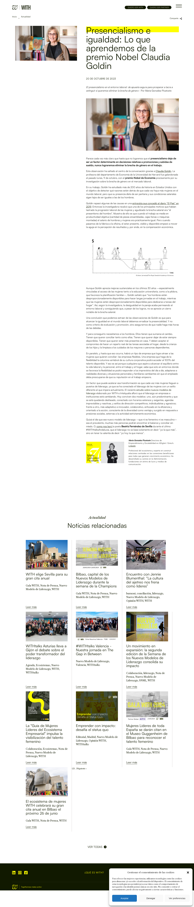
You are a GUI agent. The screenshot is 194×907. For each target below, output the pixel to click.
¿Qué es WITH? (94, 872)
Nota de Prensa (49, 585)
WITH (55, 589)
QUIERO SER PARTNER (159, 7)
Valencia (81, 664)
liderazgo (157, 593)
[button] (187, 872)
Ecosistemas (43, 665)
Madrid (91, 737)
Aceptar (125, 898)
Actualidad (25, 17)
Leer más (31, 607)
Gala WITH (32, 585)
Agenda (30, 665)
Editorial (81, 737)
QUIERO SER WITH (135, 7)
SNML (143, 680)
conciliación (144, 593)
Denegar (150, 898)
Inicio (14, 17)
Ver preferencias (177, 898)
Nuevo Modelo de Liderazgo (142, 597)
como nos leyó (104, 426)
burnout (131, 593)
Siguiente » (82, 768)
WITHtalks (32, 672)
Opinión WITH (135, 600)
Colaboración (134, 673)
